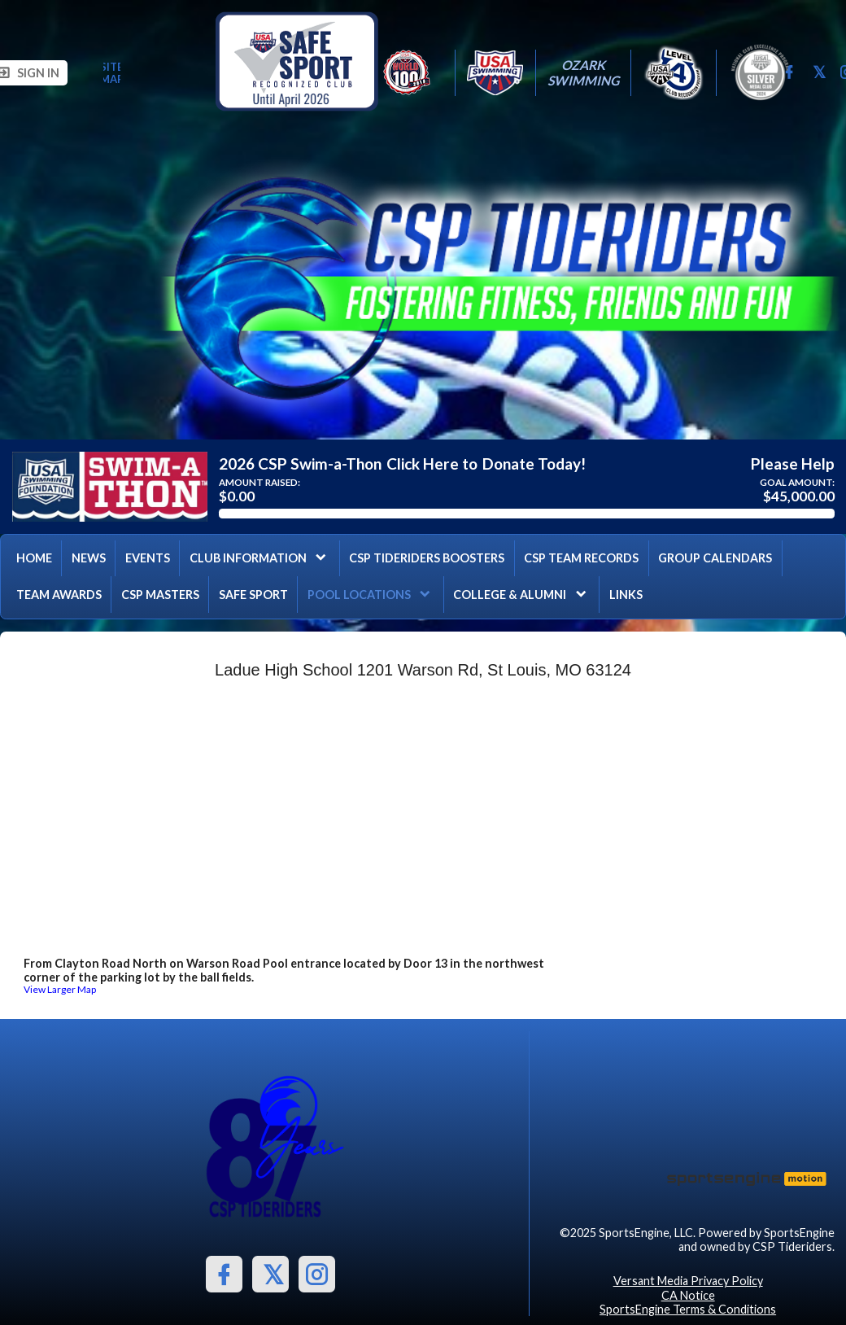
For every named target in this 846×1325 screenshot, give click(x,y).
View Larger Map (60, 989)
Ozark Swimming (583, 72)
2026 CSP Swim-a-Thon (300, 464)
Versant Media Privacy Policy (688, 1281)
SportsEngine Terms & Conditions (688, 1309)
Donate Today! (534, 464)
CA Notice (688, 1295)
